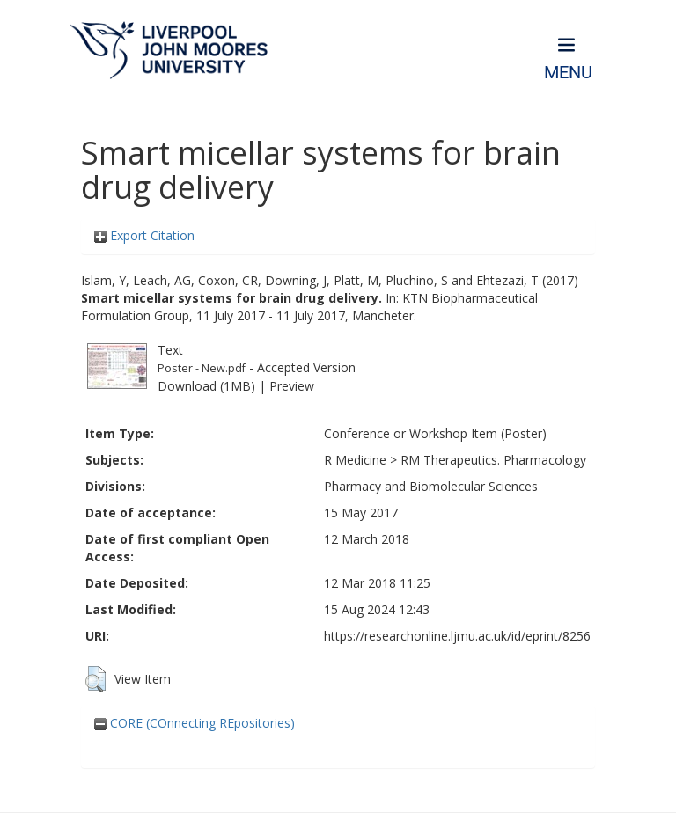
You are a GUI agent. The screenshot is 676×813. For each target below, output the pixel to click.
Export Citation (144, 235)
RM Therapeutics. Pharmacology (493, 459)
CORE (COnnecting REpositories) (194, 722)
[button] (95, 679)
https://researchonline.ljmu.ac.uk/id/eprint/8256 (457, 635)
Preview (291, 385)
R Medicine (355, 459)
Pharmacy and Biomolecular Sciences (431, 486)
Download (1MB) (206, 385)
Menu (568, 72)
